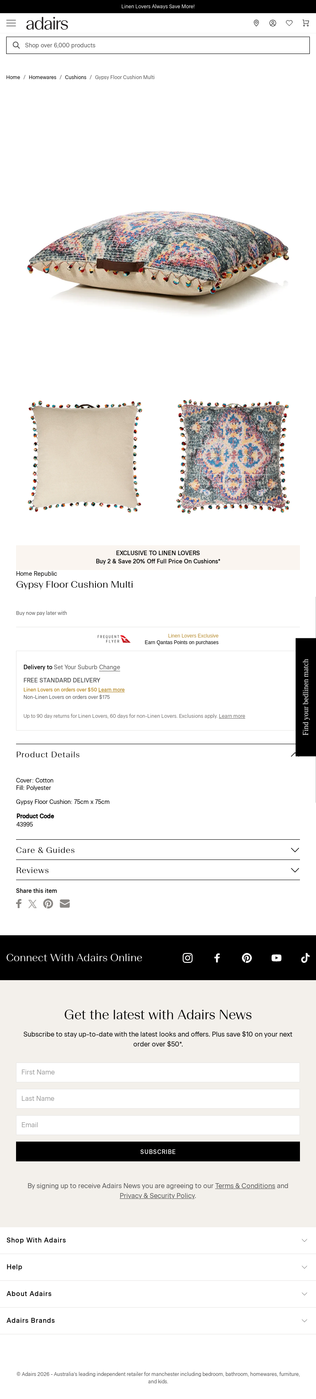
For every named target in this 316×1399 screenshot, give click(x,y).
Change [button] (109, 667)
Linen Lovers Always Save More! (158, 6)
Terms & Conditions (245, 1186)
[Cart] (306, 23)
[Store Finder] (256, 23)
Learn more (111, 690)
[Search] (17, 46)
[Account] (273, 23)
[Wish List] (289, 23)
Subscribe (158, 1152)
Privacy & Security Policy (157, 1196)
